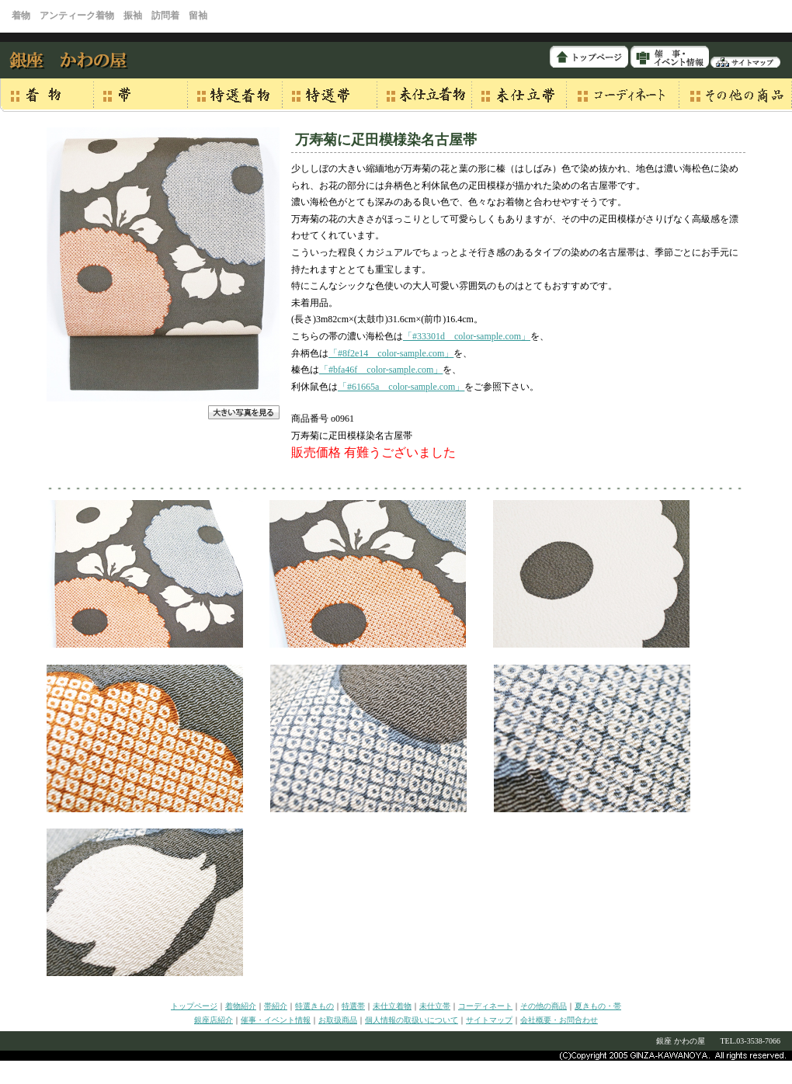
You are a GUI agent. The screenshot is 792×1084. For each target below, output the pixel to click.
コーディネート (485, 1006)
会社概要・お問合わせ (559, 1020)
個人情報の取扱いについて (411, 1020)
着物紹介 (240, 1006)
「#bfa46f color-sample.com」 (381, 369)
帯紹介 (275, 1006)
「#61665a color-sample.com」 (401, 386)
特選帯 (353, 1006)
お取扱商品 (337, 1020)
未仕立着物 (392, 1006)
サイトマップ (489, 1020)
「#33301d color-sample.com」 (466, 336)
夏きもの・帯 (598, 1006)
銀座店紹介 (213, 1020)
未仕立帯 (434, 1006)
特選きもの (314, 1006)
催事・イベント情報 (276, 1020)
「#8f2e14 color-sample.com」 (390, 353)
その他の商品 (543, 1006)
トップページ (194, 1006)
